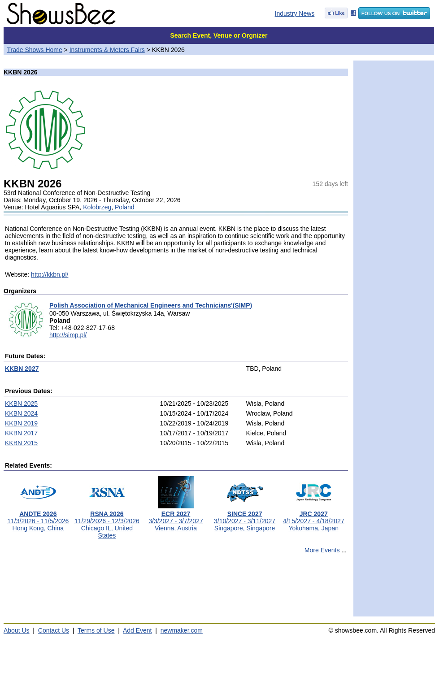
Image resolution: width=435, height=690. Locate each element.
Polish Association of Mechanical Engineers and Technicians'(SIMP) (150, 305)
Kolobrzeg (97, 207)
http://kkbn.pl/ (49, 274)
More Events (322, 550)
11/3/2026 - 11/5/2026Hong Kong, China (38, 518)
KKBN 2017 (21, 433)
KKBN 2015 (21, 443)
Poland (125, 207)
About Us (17, 630)
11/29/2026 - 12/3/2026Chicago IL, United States (106, 521)
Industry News (295, 13)
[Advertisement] (176, 589)
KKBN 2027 (22, 368)
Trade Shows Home (34, 49)
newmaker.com (182, 630)
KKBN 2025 (21, 403)
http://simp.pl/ (68, 334)
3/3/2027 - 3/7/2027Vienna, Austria (175, 518)
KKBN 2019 (21, 423)
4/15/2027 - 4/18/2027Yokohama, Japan (313, 518)
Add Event (137, 630)
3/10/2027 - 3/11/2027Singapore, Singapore (244, 518)
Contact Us (53, 630)
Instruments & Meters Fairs (107, 49)
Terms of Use (96, 630)
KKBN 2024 (21, 413)
